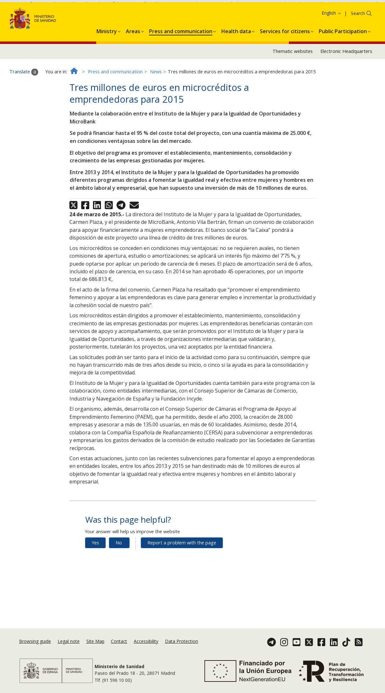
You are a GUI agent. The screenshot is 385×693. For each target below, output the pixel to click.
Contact (119, 641)
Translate (24, 104)
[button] (106, 63)
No (119, 575)
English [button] (332, 45)
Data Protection (181, 641)
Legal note (69, 641)
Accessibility (146, 641)
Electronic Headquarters (346, 84)
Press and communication (115, 104)
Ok (11, 22)
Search (358, 46)
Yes (95, 575)
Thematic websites (293, 84)
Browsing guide (35, 641)
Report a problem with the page (181, 575)
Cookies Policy (358, 13)
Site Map (95, 641)
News (156, 104)
